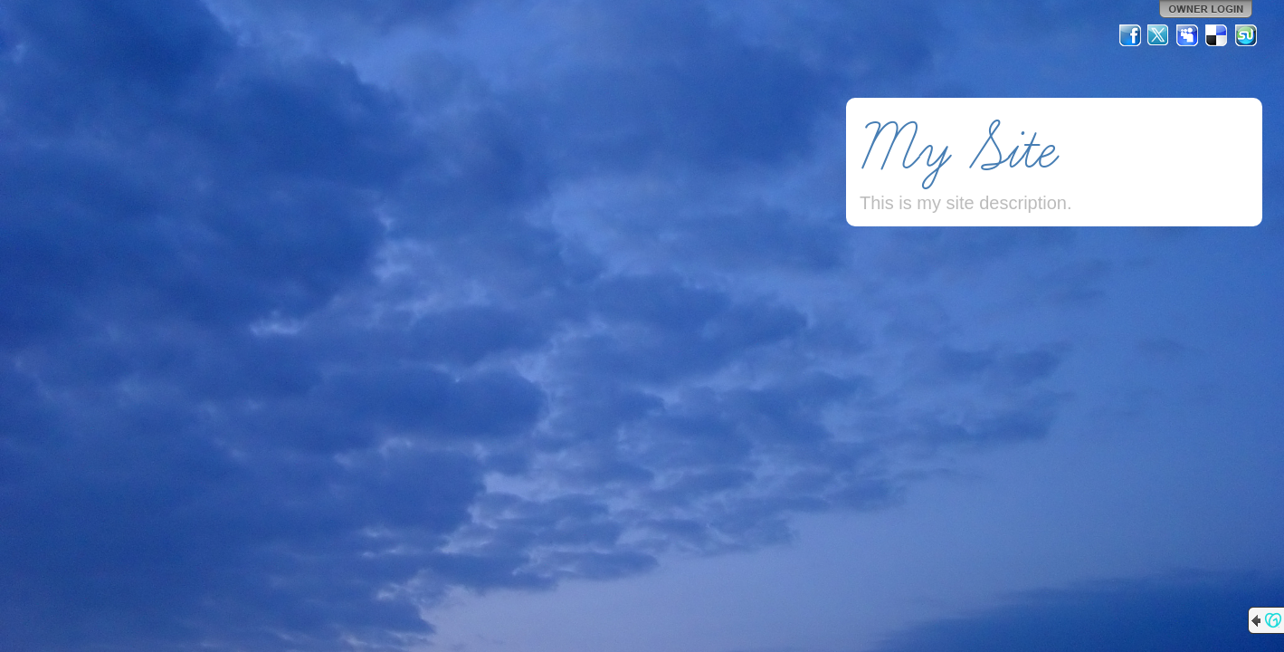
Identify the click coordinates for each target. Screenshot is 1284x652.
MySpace (1188, 35)
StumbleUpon (1246, 35)
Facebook (1130, 35)
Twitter (1159, 35)
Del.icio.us (1217, 35)
